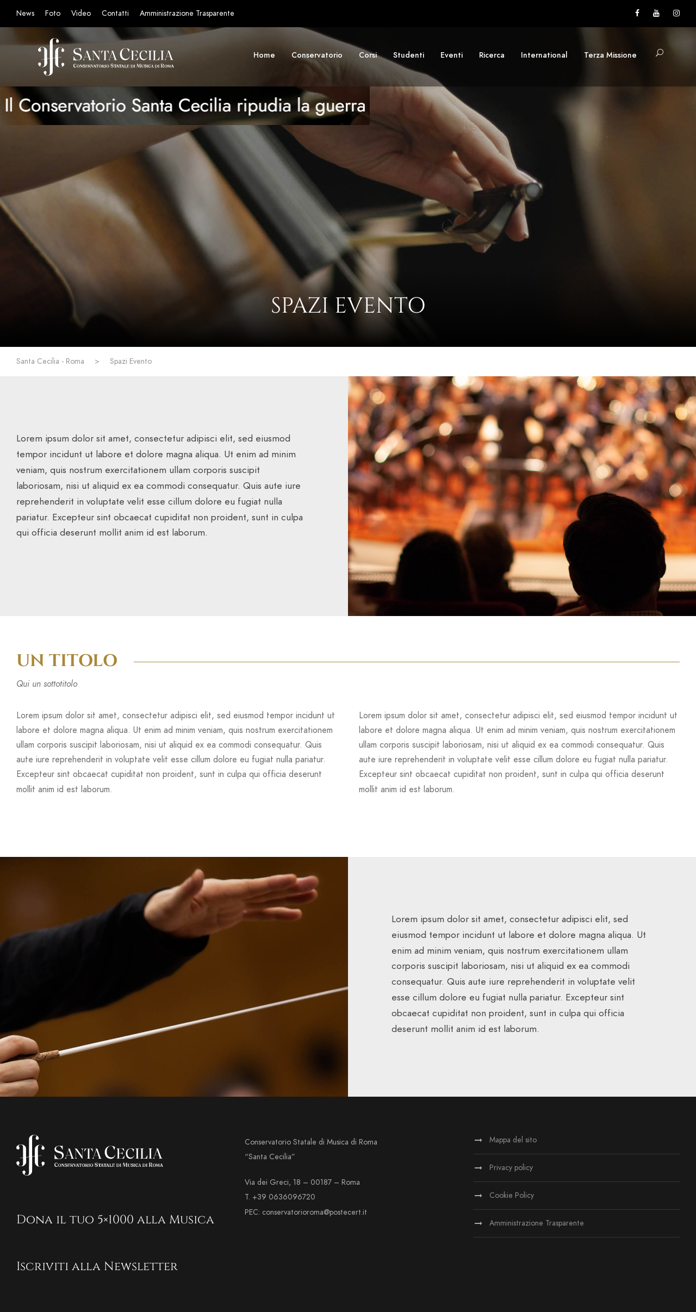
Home (264, 55)
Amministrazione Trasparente (187, 13)
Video (81, 13)
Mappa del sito (513, 1140)
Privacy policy (511, 1167)
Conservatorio (317, 55)
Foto (52, 13)
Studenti (408, 55)
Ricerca (492, 55)
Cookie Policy (511, 1195)
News (25, 13)
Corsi (368, 55)
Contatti (115, 13)
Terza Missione (610, 55)
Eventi (451, 55)
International (544, 55)
